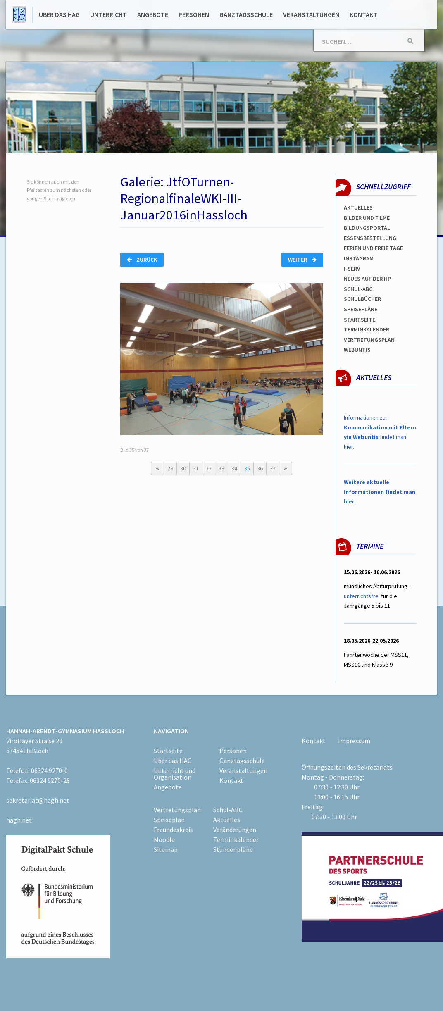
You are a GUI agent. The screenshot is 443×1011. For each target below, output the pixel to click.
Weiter (302, 259)
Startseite (359, 319)
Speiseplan (169, 819)
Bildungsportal (367, 227)
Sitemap (166, 849)
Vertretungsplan (369, 339)
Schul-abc (358, 289)
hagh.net (19, 820)
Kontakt (363, 14)
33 (221, 468)
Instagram (359, 258)
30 (183, 468)
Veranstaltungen (311, 14)
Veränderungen (234, 829)
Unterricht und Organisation (174, 773)
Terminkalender (366, 329)
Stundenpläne (233, 849)
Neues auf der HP (367, 278)
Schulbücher (362, 299)
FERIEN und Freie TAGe (373, 248)
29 (170, 468)
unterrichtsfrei (362, 596)
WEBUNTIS (357, 349)
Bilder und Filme (367, 218)
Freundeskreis (173, 829)
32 (209, 468)
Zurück (142, 259)
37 (273, 468)
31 (196, 468)
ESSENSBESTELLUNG (370, 238)
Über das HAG (59, 14)
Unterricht (108, 14)
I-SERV (352, 268)
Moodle (164, 839)
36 (260, 468)
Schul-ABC (228, 810)
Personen (194, 14)
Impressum (354, 741)
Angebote (152, 14)
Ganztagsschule (246, 14)
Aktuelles (358, 207)
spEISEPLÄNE (360, 309)
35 (247, 468)
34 (234, 468)
